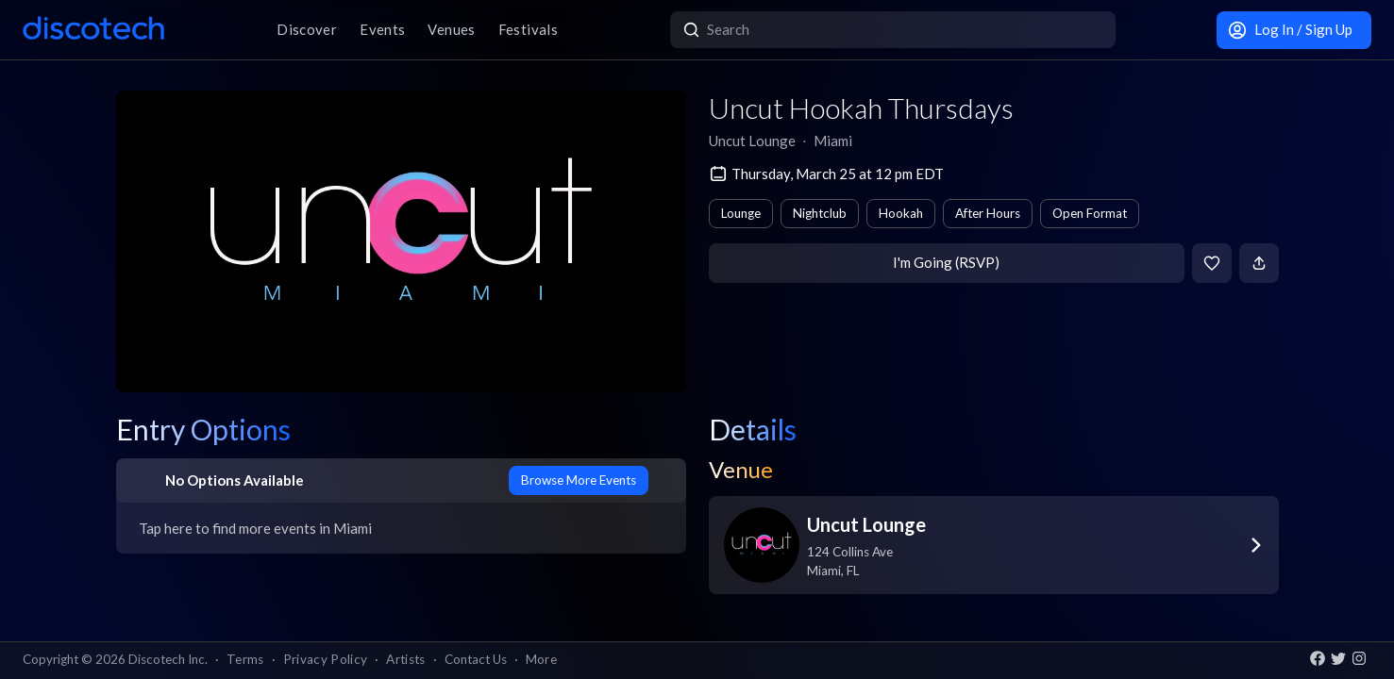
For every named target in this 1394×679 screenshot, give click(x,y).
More (541, 659)
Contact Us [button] (476, 659)
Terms (245, 659)
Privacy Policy (325, 659)
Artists (405, 659)
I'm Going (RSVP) (946, 262)
